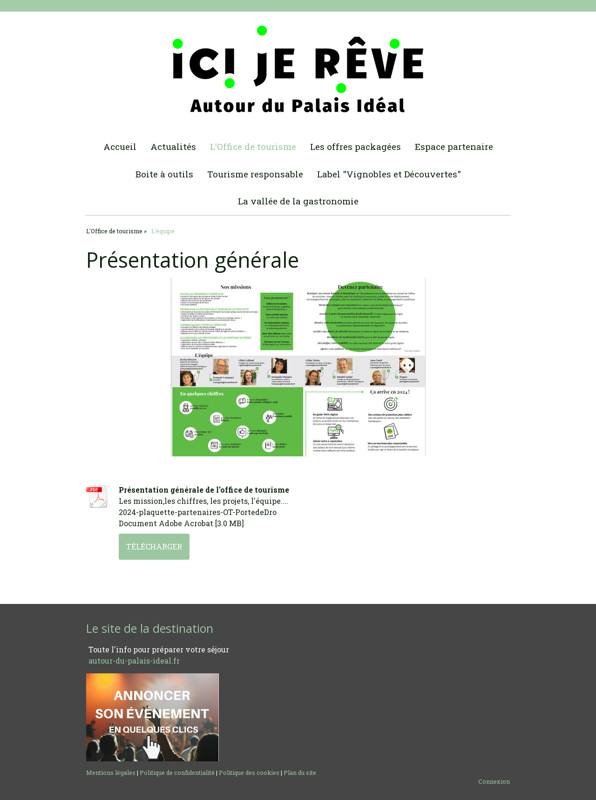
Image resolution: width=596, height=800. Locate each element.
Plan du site (300, 772)
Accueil (119, 146)
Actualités (173, 146)
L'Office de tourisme (253, 146)
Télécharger (154, 546)
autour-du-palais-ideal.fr (134, 660)
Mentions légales (110, 772)
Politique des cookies (249, 772)
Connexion (494, 781)
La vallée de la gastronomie (298, 201)
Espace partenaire (454, 146)
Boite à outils (164, 174)
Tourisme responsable (255, 174)
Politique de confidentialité (177, 772)
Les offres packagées (355, 146)
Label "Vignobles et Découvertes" (389, 174)
